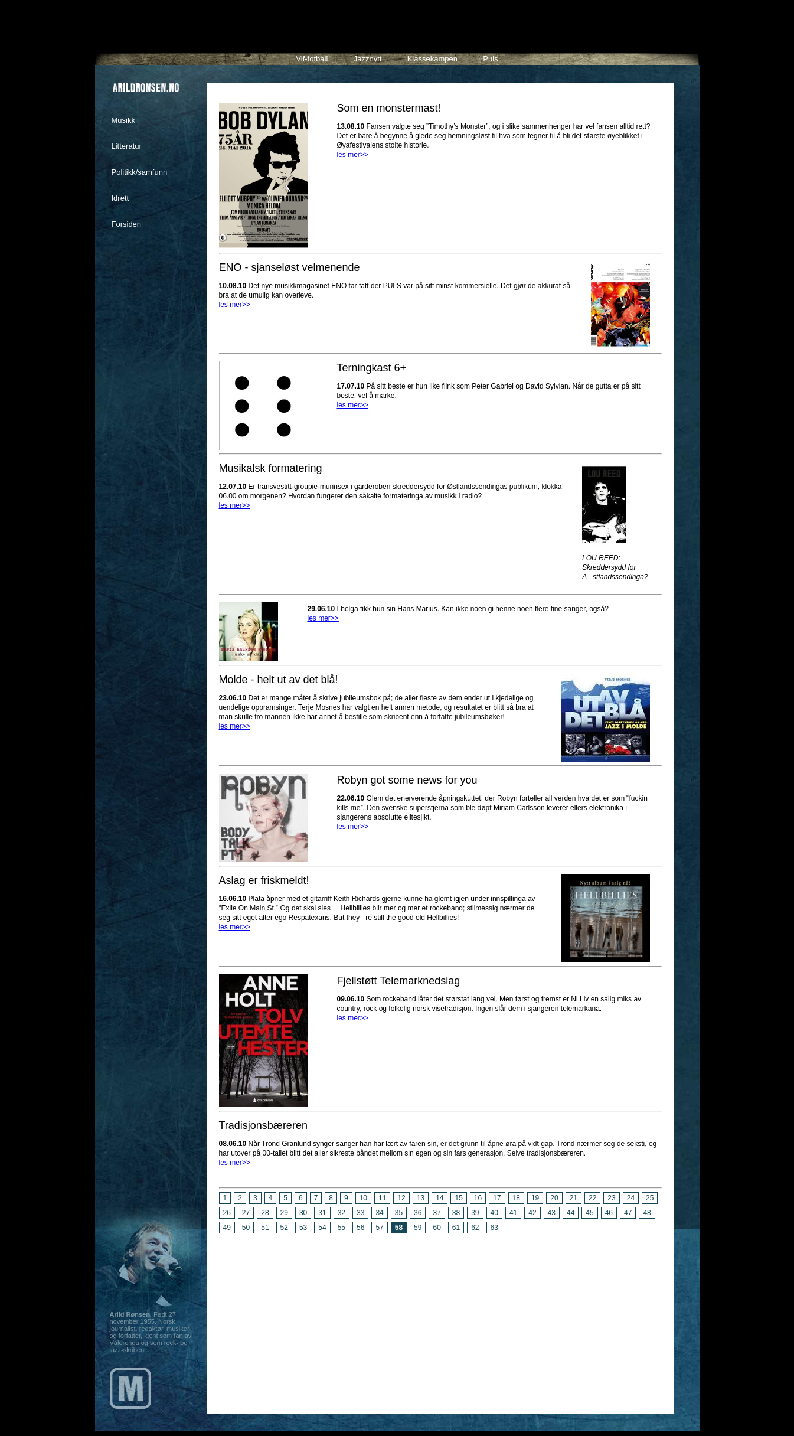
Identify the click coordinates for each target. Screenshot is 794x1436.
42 (532, 1213)
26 (227, 1213)
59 (417, 1227)
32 (341, 1213)
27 (246, 1213)
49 (227, 1227)
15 (458, 1198)
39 (475, 1213)
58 (399, 1227)
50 (246, 1227)
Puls (490, 58)
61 (456, 1227)
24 (631, 1198)
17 (497, 1198)
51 (265, 1227)
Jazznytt (368, 58)
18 (516, 1198)
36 (417, 1213)
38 (456, 1213)
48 (647, 1213)
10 (363, 1198)
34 (379, 1213)
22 (592, 1198)
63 (494, 1227)
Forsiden (127, 224)
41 (513, 1213)
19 (535, 1198)
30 (303, 1213)
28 (265, 1213)
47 (628, 1213)
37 (436, 1213)
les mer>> (352, 155)
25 (650, 1198)
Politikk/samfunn (140, 172)
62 (475, 1227)
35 (399, 1213)
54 (322, 1227)
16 (478, 1198)
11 (382, 1198)
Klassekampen (432, 58)
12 (401, 1198)
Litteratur (127, 146)
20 (554, 1198)
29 (284, 1213)
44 (570, 1213)
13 (420, 1198)
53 (303, 1227)
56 (360, 1227)
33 (360, 1213)
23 (611, 1198)
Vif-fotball (312, 58)
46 (609, 1213)
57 (379, 1227)
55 (341, 1227)
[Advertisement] (440, 1319)
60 (436, 1227)
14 (439, 1198)
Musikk (123, 120)
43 (552, 1213)
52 (284, 1227)
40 (494, 1213)
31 (322, 1213)
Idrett (120, 198)
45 (589, 1213)
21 (573, 1198)
